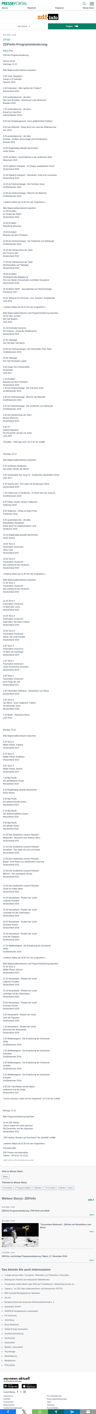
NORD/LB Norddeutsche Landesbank (21, 1311)
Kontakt (6, 1399)
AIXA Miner (9, 1320)
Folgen (72, 26)
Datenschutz (8, 1405)
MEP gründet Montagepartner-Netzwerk (22, 1293)
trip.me (7, 1298)
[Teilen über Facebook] (8, 1411)
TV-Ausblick (50, 1188)
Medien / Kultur (66, 1188)
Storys (5, 8)
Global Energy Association (16, 1329)
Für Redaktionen (54, 1396)
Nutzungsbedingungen (57, 1399)
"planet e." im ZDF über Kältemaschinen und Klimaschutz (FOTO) (33, 1289)
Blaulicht (31, 8)
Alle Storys (24, 26)
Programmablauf (23, 1188)
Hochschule (9, 1338)
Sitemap (50, 1405)
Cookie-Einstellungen (12, 1408)
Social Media (52, 1408)
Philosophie (9, 1365)
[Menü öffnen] (92, 3)
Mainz (5, 51)
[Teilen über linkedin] (72, 1411)
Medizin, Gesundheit (13, 1347)
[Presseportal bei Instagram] (24, 1392)
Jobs (49, 1402)
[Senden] (88, 1411)
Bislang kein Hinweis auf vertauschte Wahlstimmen (27, 1280)
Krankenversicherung (13, 1334)
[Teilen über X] (24, 1411)
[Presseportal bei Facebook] (16, 1392)
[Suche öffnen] (84, 3)
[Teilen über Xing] (56, 1411)
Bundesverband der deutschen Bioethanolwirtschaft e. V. (29, 1302)
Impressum (8, 1396)
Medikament (9, 1361)
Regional (59, 8)
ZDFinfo (6, 39)
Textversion (8, 1402)
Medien (38, 1188)
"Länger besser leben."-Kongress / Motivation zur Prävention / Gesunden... (37, 1275)
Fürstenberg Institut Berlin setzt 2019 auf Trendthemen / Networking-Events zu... (40, 1284)
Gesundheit (9, 1343)
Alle (91, 1199)
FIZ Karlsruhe (10, 1316)
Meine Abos (88, 8)
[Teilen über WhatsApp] (40, 1411)
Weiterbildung (10, 1356)
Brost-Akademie (11, 1325)
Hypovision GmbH (12, 1307)
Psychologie (9, 1352)
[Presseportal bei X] (20, 1392)
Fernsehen (8, 1188)
